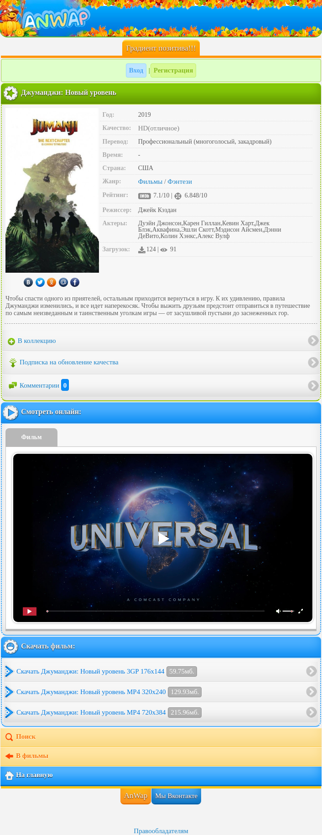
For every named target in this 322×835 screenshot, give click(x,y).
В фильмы (26, 756)
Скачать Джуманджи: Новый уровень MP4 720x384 (109, 712)
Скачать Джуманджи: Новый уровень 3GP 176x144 (106, 671)
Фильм (31, 437)
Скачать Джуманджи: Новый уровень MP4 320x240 (109, 692)
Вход (136, 70)
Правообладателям (161, 831)
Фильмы (150, 181)
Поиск (20, 737)
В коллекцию (32, 341)
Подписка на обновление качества (63, 363)
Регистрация (173, 70)
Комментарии (38, 385)
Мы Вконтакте (176, 795)
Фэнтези (179, 181)
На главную (28, 775)
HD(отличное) (159, 128)
